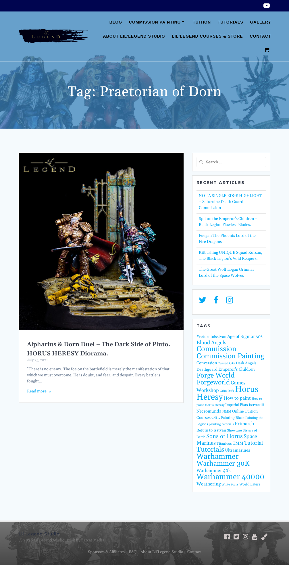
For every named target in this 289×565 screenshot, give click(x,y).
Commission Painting (155, 22)
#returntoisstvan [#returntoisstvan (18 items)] (211, 336)
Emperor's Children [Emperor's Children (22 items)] (236, 369)
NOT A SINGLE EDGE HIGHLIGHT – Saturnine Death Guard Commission (230, 201)
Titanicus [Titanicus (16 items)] (224, 443)
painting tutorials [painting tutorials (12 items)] (221, 424)
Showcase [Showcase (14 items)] (234, 430)
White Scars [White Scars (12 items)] (229, 485)
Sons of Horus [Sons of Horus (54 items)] (224, 436)
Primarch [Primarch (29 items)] (244, 424)
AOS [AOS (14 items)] (259, 337)
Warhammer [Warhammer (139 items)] (217, 456)
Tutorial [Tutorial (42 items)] (253, 443)
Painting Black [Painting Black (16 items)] (232, 417)
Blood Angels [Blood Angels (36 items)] (211, 343)
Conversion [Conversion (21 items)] (206, 363)
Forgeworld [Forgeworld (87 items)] (213, 382)
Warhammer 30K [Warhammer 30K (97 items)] (222, 463)
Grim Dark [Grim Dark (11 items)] (227, 391)
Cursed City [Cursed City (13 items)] (226, 363)
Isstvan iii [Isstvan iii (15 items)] (256, 405)
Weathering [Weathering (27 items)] (208, 484)
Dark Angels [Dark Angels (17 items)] (246, 363)
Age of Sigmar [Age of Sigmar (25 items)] (241, 336)
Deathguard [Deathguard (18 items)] (206, 369)
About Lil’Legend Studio (134, 36)
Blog (115, 22)
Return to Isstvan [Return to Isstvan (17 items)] (211, 430)
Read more (37, 391)
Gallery (260, 22)
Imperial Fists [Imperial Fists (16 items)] (236, 405)
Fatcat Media (92, 540)
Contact (260, 36)
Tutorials (230, 22)
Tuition (202, 22)
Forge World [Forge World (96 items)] (215, 375)
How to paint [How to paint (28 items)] (237, 398)
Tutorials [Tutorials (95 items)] (210, 449)
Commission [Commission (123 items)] (216, 349)
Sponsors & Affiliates (106, 552)
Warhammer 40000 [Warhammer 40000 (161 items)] (230, 477)
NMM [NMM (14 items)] (226, 411)
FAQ (132, 552)
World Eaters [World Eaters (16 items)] (249, 484)
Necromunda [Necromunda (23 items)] (208, 411)
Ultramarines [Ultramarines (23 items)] (237, 450)
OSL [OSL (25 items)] (215, 417)
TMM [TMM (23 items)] (238, 443)
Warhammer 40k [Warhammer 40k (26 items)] (213, 470)
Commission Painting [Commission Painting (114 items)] (230, 356)
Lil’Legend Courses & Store (207, 36)
